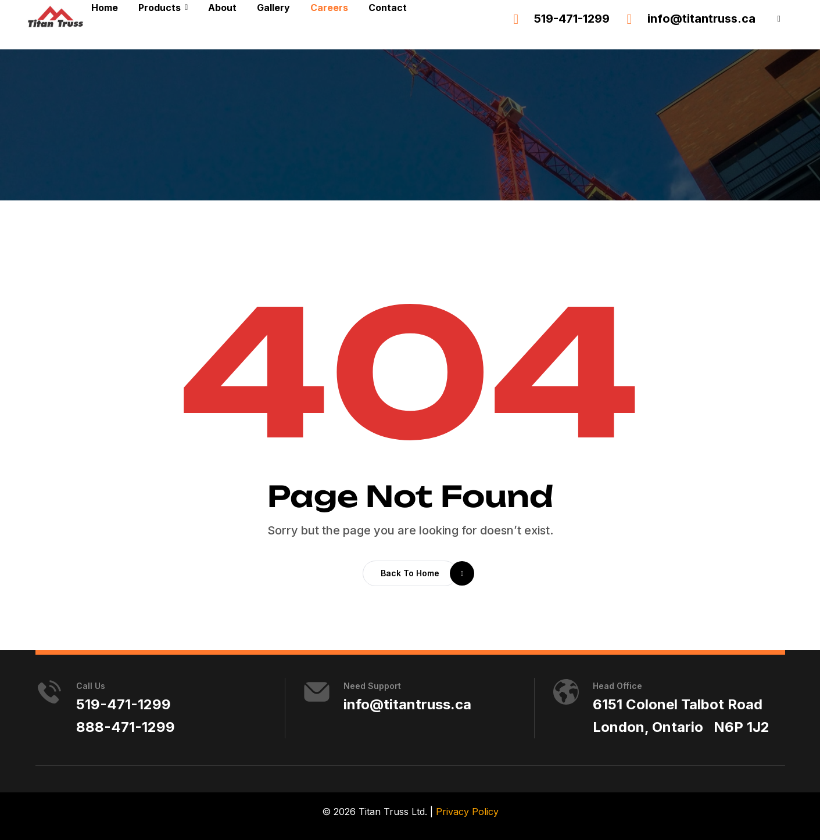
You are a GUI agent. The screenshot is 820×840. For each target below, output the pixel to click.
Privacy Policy (467, 811)
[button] (779, 19)
